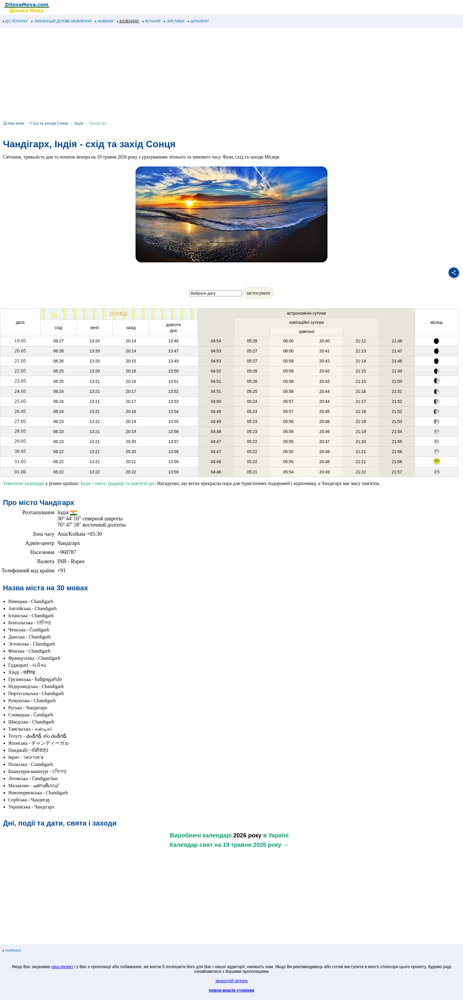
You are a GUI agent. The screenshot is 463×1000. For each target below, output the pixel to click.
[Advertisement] (177, 75)
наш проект (62, 966)
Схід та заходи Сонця (49, 123)
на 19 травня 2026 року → (251, 844)
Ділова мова (13, 123)
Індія (78, 123)
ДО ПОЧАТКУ (15, 21)
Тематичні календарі (23, 483)
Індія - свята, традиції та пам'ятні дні (118, 483)
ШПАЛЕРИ (198, 21)
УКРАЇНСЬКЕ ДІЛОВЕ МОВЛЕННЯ (61, 21)
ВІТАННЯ (151, 21)
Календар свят (191, 844)
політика (12, 950)
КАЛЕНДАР (128, 21)
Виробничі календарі (201, 835)
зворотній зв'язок (231, 980)
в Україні (275, 835)
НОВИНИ (104, 21)
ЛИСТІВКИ (174, 21)
